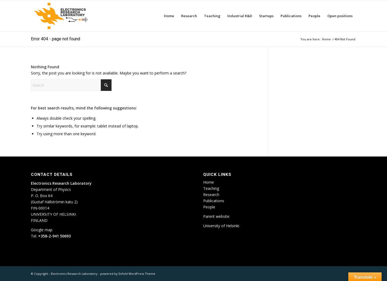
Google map (41, 229)
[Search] (71, 85)
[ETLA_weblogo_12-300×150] (62, 15)
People (209, 206)
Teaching (211, 188)
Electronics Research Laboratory (74, 274)
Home (208, 182)
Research (211, 194)
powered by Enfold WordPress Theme (127, 274)
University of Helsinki (221, 225)
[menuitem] (169, 15)
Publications (213, 200)
